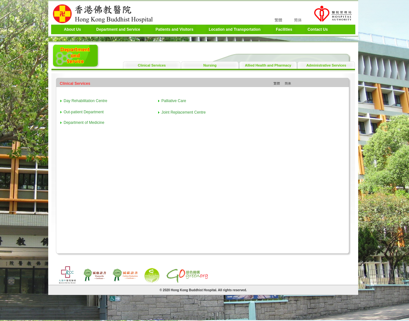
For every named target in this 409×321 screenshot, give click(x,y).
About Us (72, 29)
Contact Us (318, 29)
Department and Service (118, 29)
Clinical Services (152, 65)
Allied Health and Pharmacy (268, 65)
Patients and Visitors (174, 29)
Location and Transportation (234, 29)
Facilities (284, 29)
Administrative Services (326, 65)
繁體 (278, 20)
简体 (298, 20)
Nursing (210, 65)
